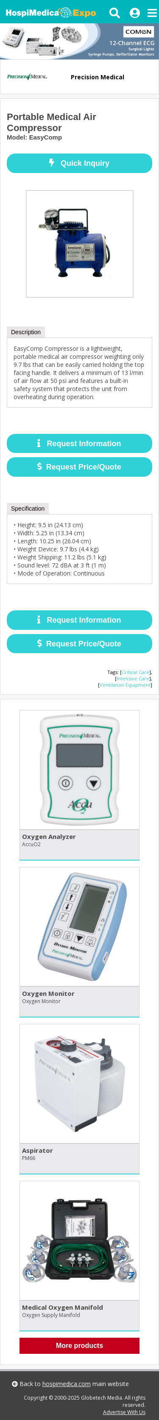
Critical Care (135, 672)
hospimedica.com (66, 1384)
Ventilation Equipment (125, 685)
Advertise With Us (124, 1412)
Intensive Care (133, 678)
